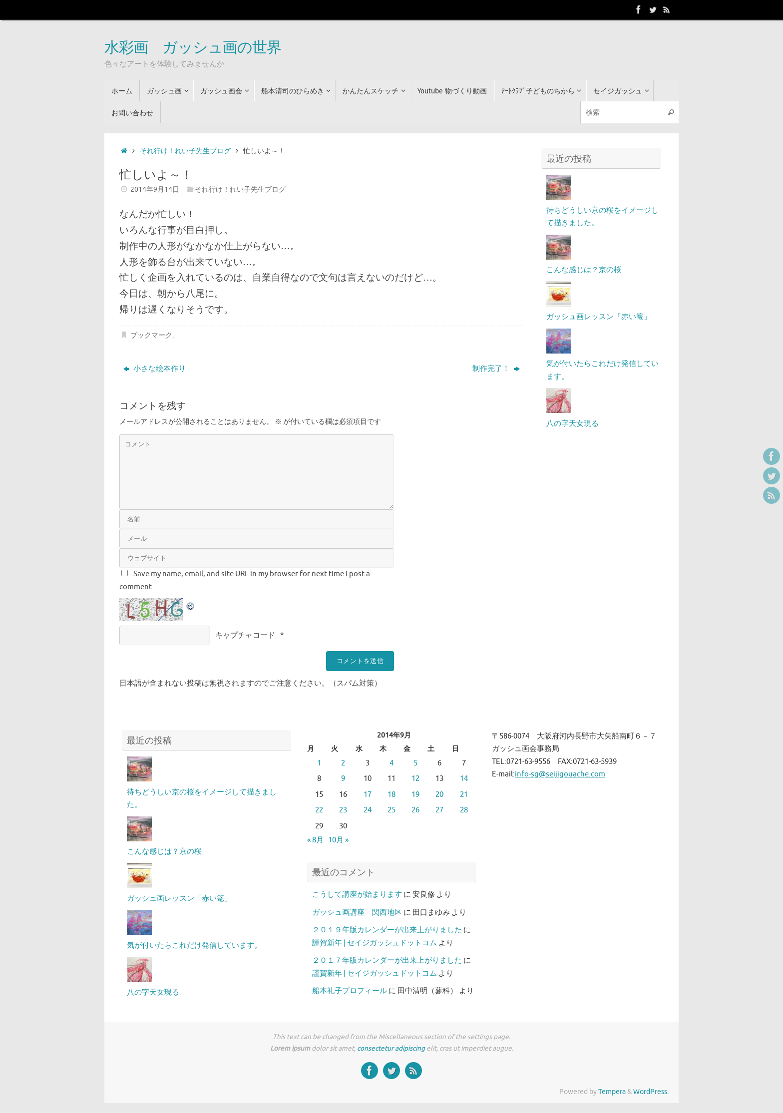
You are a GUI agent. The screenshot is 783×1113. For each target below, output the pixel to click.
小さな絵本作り (154, 368)
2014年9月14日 (154, 189)
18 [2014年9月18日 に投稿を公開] (391, 794)
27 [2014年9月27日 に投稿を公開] (439, 810)
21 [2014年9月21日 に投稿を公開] (464, 794)
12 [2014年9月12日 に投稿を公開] (415, 778)
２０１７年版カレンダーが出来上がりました (387, 960)
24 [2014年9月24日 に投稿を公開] (368, 810)
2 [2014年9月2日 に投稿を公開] (343, 763)
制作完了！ (496, 368)
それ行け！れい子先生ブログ (185, 151)
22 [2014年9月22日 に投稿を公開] (319, 810)
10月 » (338, 840)
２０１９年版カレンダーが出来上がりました (387, 930)
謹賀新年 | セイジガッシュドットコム (374, 943)
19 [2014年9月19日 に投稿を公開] (415, 794)
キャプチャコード (245, 635)
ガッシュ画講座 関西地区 (357, 912)
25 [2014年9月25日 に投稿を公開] (391, 810)
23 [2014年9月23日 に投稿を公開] (343, 810)
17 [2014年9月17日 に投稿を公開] (368, 794)
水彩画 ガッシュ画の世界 (192, 48)
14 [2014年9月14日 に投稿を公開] (464, 778)
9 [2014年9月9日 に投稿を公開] (343, 778)
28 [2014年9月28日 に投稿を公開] (464, 810)
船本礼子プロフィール (349, 991)
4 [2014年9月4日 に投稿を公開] (391, 763)
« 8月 (315, 840)
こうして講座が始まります (357, 894)
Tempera (612, 1092)
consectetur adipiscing (391, 1048)
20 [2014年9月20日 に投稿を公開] (439, 794)
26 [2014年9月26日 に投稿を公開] (415, 810)
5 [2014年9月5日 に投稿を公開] (415, 763)
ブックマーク (151, 335)
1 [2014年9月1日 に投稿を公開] (319, 763)
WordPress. (651, 1092)
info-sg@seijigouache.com (560, 774)
